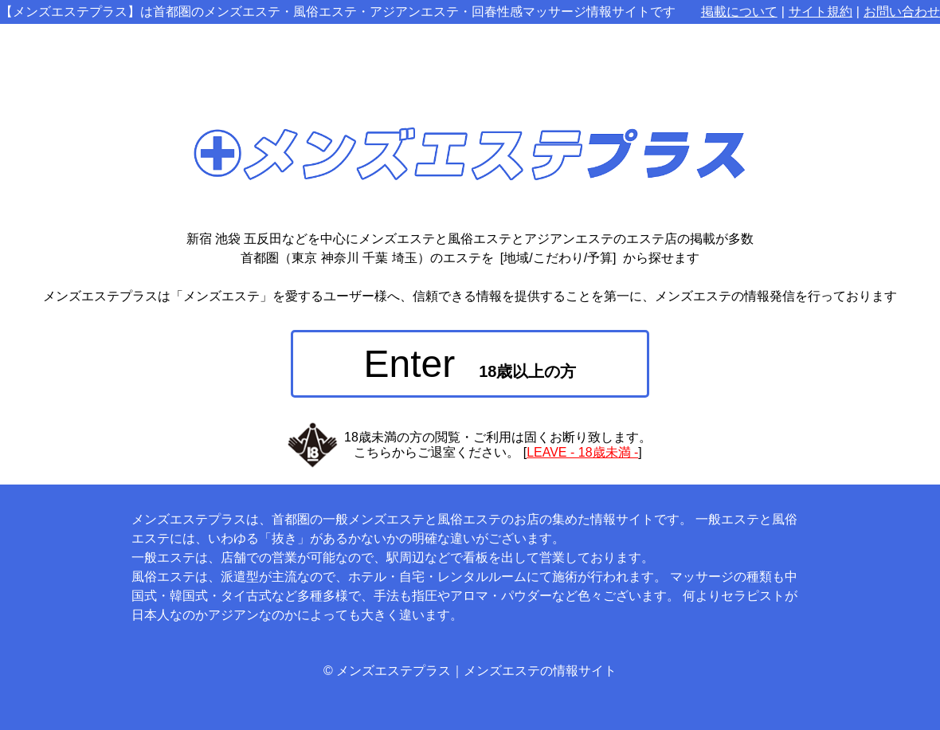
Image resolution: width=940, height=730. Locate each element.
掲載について (739, 11)
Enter (470, 364)
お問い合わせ (902, 11)
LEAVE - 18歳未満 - (582, 452)
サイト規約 (820, 11)
